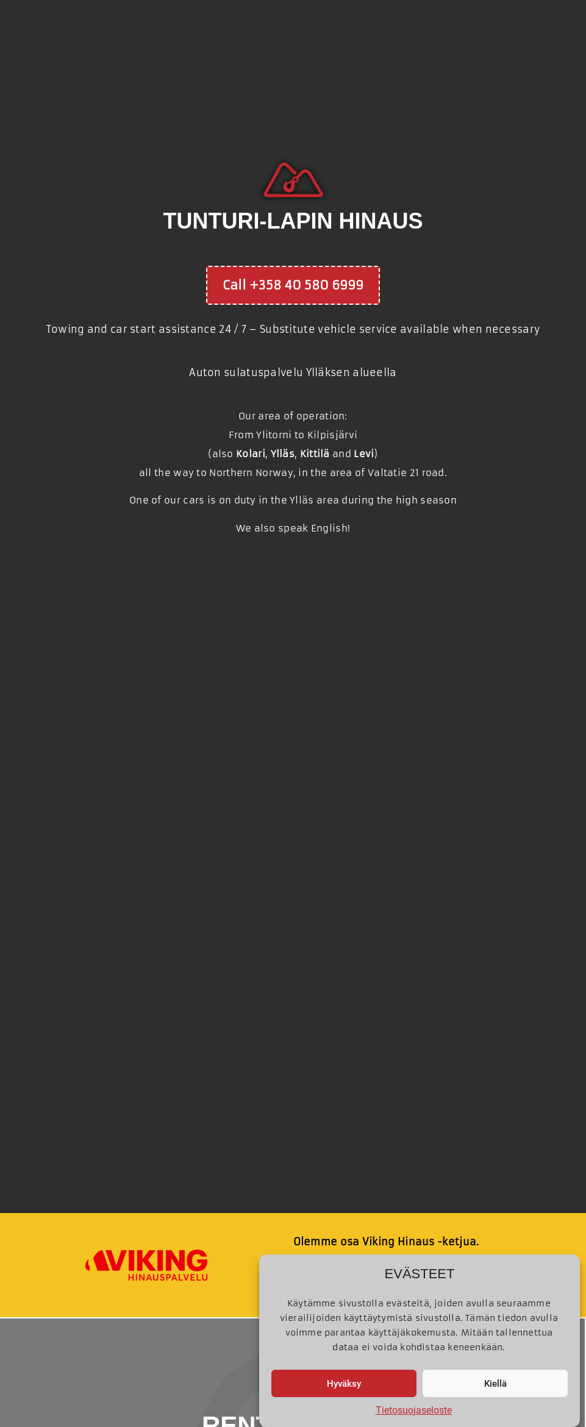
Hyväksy (344, 1383)
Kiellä (495, 1383)
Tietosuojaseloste (414, 1410)
